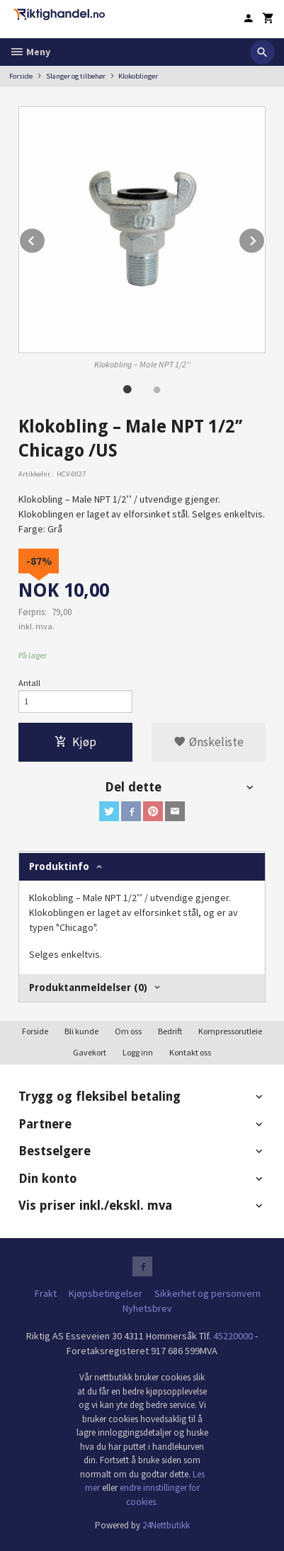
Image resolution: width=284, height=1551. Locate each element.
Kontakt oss (190, 1052)
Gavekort (89, 1052)
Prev (45, 238)
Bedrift (170, 1031)
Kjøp (75, 742)
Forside (21, 76)
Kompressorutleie (230, 1031)
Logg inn (138, 1052)
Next (265, 238)
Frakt (46, 1293)
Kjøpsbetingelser (105, 1293)
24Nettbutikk (166, 1525)
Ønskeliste (209, 742)
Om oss (128, 1031)
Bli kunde (81, 1031)
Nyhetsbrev (147, 1308)
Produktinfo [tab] (59, 866)
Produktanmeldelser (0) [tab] (88, 987)
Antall (29, 682)
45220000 (233, 1335)
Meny (29, 51)
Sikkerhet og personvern (207, 1293)
